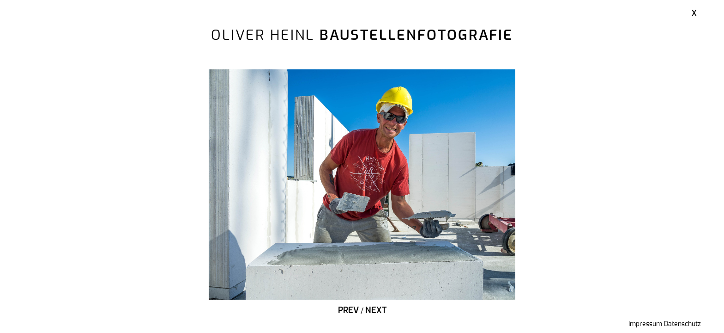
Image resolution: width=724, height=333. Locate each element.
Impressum (645, 324)
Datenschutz (682, 324)
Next (375, 311)
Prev (348, 311)
